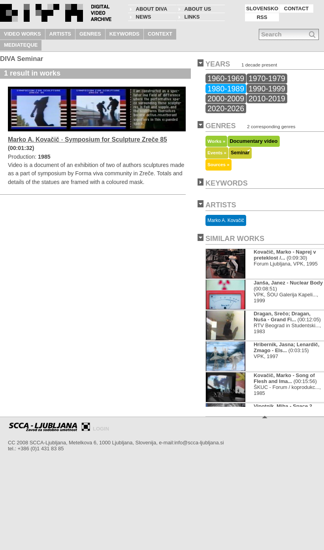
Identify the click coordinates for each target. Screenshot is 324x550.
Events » (216, 152)
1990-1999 (267, 88)
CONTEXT (160, 34)
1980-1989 (225, 88)
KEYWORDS (124, 34)
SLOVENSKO (262, 8)
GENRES (90, 34)
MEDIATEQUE (21, 45)
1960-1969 (225, 78)
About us (198, 9)
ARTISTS (60, 34)
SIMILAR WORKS (234, 239)
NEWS (143, 17)
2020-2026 (225, 108)
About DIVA (152, 9)
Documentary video (253, 141)
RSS (262, 17)
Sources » (218, 164)
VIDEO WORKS (22, 34)
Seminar (240, 153)
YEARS (217, 64)
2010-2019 (267, 98)
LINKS (192, 17)
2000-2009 (225, 98)
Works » (216, 141)
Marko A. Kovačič (225, 220)
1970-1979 (267, 78)
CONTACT (296, 8)
